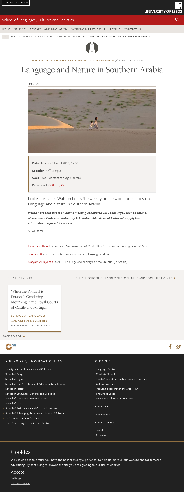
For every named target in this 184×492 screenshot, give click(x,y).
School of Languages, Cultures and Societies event (73, 60)
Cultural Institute (105, 384)
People (115, 29)
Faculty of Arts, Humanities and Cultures (28, 369)
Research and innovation (48, 29)
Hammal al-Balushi (39, 246)
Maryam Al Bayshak (40, 261)
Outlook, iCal (56, 185)
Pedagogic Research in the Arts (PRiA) (118, 389)
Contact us (132, 29)
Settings (16, 478)
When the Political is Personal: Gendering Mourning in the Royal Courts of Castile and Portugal (34, 299)
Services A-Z (103, 414)
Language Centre (106, 369)
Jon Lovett (35, 254)
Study (18, 29)
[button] (177, 20)
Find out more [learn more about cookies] (20, 483)
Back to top (12, 336)
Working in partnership (88, 29)
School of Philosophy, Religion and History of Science (34, 413)
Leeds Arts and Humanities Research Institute (121, 379)
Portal (99, 430)
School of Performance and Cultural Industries (31, 408)
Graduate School (105, 374)
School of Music (14, 403)
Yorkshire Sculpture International (114, 398)
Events (15, 36)
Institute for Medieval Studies (22, 418)
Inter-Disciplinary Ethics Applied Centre (27, 423)
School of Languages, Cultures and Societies (38, 20)
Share (37, 84)
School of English (14, 379)
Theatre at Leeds (105, 394)
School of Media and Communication (26, 398)
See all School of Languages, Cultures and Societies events (124, 278)
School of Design (14, 374)
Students (101, 435)
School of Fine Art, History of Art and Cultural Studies (35, 384)
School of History (14, 389)
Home (6, 29)
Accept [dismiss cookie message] (17, 471)
